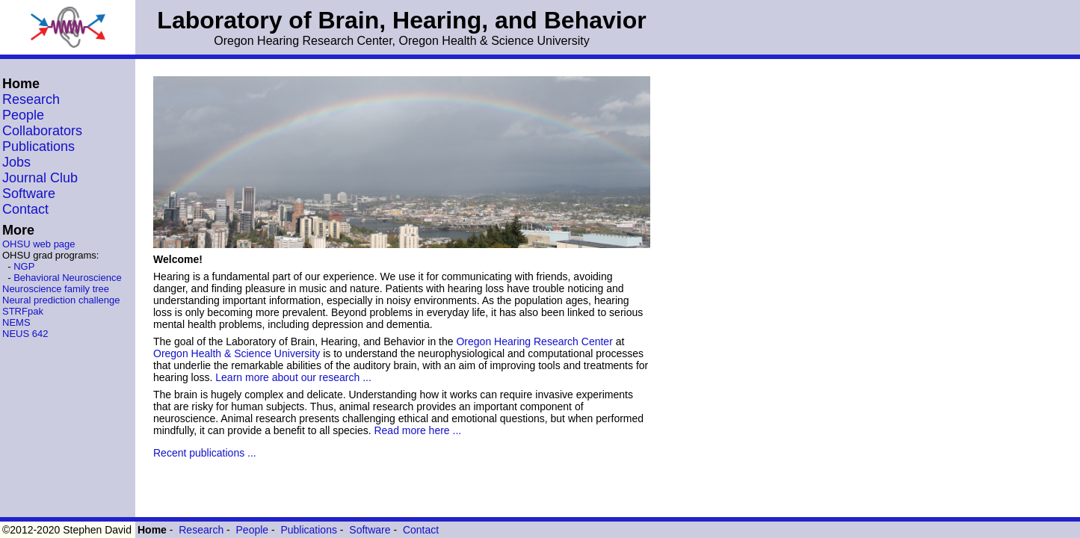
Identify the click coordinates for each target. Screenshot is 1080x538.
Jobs (16, 162)
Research (31, 99)
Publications (38, 146)
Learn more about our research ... (293, 377)
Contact (25, 209)
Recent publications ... (204, 453)
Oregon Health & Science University (236, 353)
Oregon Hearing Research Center (534, 341)
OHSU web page (38, 244)
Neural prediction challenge (61, 300)
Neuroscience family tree (55, 288)
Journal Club (40, 177)
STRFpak (22, 311)
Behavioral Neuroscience (67, 277)
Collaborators (42, 130)
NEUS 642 (25, 333)
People (23, 115)
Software (28, 193)
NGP (23, 266)
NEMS (16, 322)
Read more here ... (417, 430)
